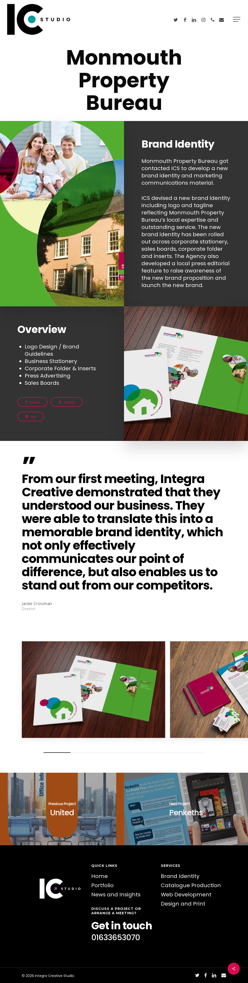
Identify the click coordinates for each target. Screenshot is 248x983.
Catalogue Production (191, 885)
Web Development (186, 894)
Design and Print (183, 903)
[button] (237, 19)
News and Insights (115, 894)
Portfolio (102, 885)
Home (99, 876)
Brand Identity (180, 876)
